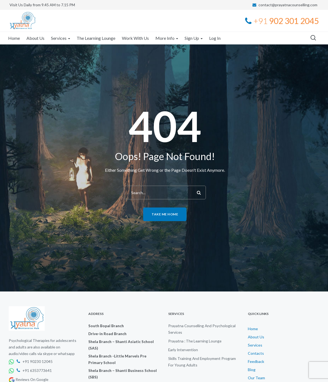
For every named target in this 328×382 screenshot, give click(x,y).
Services (255, 345)
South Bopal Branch (106, 325)
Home (253, 328)
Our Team (256, 377)
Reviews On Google (28, 379)
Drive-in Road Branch (107, 333)
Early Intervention (183, 349)
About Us (256, 337)
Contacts (256, 353)
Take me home (165, 214)
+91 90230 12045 (35, 361)
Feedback (256, 361)
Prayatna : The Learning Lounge (194, 341)
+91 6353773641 (34, 370)
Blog (251, 369)
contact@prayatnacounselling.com (287, 4)
